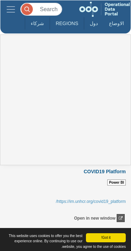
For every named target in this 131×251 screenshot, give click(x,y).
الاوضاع (116, 23)
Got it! (105, 237)
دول (94, 23)
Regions (67, 23)
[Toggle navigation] (10, 9)
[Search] (41, 9)
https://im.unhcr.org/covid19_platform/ (91, 201)
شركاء (37, 23)
